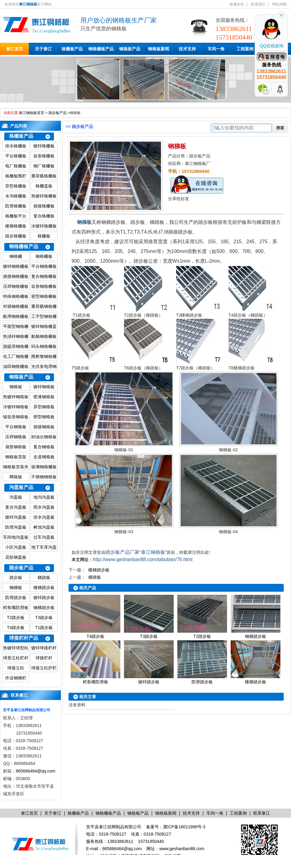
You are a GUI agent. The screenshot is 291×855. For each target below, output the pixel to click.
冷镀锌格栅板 (44, 226)
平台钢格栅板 (44, 266)
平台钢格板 (15, 426)
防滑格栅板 (15, 206)
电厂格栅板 (15, 165)
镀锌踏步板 (44, 597)
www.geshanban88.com (181, 848)
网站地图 (279, 4)
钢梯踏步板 (44, 607)
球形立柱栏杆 (15, 657)
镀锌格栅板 (44, 145)
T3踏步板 (44, 617)
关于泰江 (43, 48)
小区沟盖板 (15, 547)
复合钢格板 (44, 446)
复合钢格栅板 (44, 276)
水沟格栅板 (15, 196)
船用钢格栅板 (15, 316)
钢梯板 (15, 587)
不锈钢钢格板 (44, 476)
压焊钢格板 (15, 436)
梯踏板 (44, 577)
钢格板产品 (129, 48)
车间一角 (216, 48)
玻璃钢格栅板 (44, 466)
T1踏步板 (44, 627)
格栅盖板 (43, 185)
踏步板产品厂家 (122, 552)
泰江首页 (14, 48)
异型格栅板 (15, 185)
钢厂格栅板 (44, 165)
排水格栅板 (15, 145)
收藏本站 (236, 4)
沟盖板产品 (21, 487)
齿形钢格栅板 (44, 286)
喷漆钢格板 (44, 396)
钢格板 (15, 386)
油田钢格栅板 (15, 366)
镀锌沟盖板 (15, 517)
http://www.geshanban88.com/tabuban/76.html (142, 559)
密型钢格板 (44, 416)
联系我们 (258, 4)
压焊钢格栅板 (15, 286)
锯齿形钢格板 (15, 416)
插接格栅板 (44, 206)
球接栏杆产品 (23, 638)
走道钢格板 (44, 456)
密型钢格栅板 (44, 296)
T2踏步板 (16, 617)
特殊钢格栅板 (15, 296)
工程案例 (244, 48)
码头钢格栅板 (44, 346)
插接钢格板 (44, 426)
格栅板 (44, 236)
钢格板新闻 (158, 48)
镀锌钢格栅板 (15, 266)
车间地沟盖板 (15, 537)
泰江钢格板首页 (31, 113)
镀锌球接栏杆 (44, 647)
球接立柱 (15, 667)
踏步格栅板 (15, 236)
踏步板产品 (57, 113)
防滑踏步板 (15, 597)
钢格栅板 (43, 256)
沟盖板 (15, 497)
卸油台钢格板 (44, 436)
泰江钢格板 (153, 552)
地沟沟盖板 (44, 497)
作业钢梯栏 (15, 677)
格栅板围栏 (15, 175)
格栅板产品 (72, 48)
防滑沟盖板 (15, 527)
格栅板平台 (15, 216)
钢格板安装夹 (15, 466)
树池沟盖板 (44, 527)
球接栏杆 (43, 657)
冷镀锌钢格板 (15, 406)
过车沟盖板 (44, 537)
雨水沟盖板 (44, 507)
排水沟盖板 (44, 517)
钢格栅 (15, 256)
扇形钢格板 (15, 446)
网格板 (15, 476)
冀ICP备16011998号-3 (184, 826)
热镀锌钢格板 (15, 396)
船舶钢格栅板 (44, 336)
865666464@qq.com (35, 771)
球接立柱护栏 (44, 667)
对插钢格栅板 (15, 306)
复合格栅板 (44, 216)
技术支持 (187, 48)
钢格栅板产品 (101, 48)
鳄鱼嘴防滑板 (15, 607)
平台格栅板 (15, 155)
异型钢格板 (44, 406)
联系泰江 (19, 695)
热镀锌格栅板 (44, 196)
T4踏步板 (16, 627)
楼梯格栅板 (15, 226)
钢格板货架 (15, 456)
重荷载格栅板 (44, 175)
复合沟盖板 (15, 507)
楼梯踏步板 (44, 587)
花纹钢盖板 (15, 557)
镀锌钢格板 (44, 386)
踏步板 (15, 577)
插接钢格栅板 (15, 276)
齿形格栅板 (44, 155)
